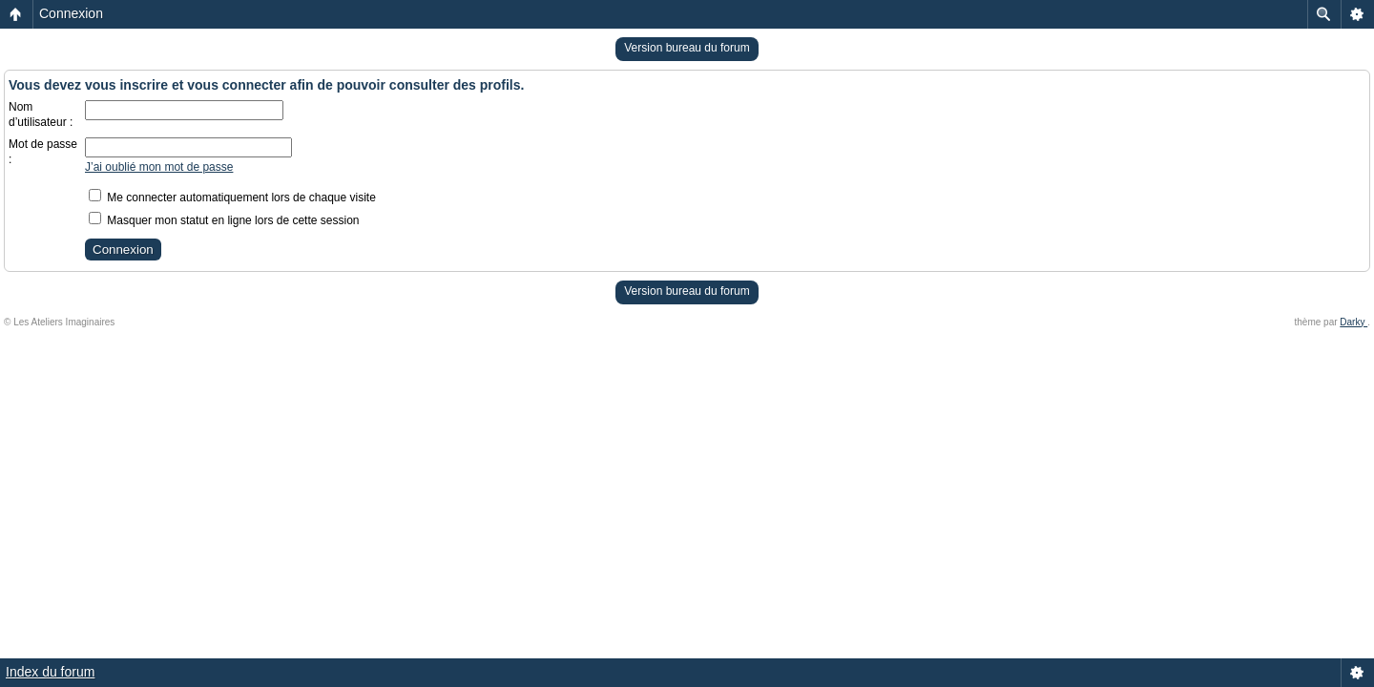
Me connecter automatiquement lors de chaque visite (232, 197)
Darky (1353, 322)
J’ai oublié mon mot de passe (159, 167)
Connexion (71, 13)
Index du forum (50, 671)
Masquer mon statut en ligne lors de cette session (224, 220)
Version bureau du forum (686, 47)
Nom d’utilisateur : (41, 114)
